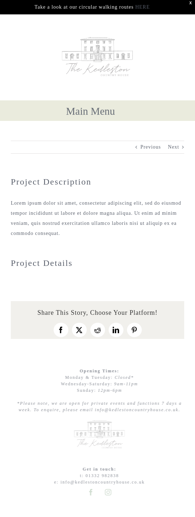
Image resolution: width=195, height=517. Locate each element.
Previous (150, 147)
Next (173, 147)
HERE (142, 7)
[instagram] (109, 492)
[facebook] (92, 492)
